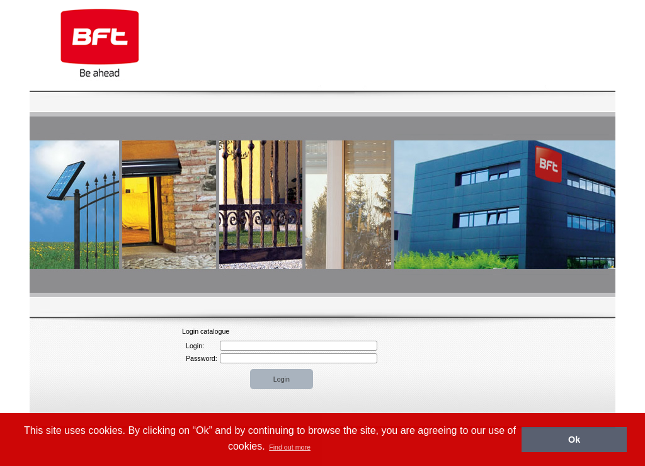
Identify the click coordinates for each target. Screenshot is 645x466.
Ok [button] (574, 440)
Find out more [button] (290, 447)
